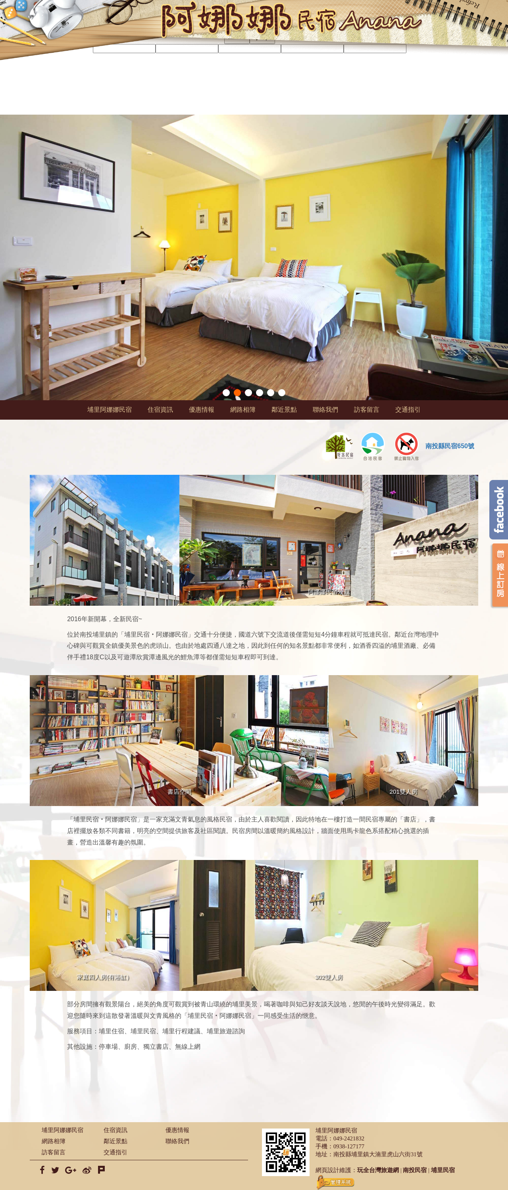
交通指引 (408, 409)
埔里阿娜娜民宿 (109, 409)
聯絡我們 (325, 409)
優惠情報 (201, 409)
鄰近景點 (284, 409)
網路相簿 (243, 409)
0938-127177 (348, 1146)
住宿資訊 (160, 409)
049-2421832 (348, 1138)
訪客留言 (366, 409)
